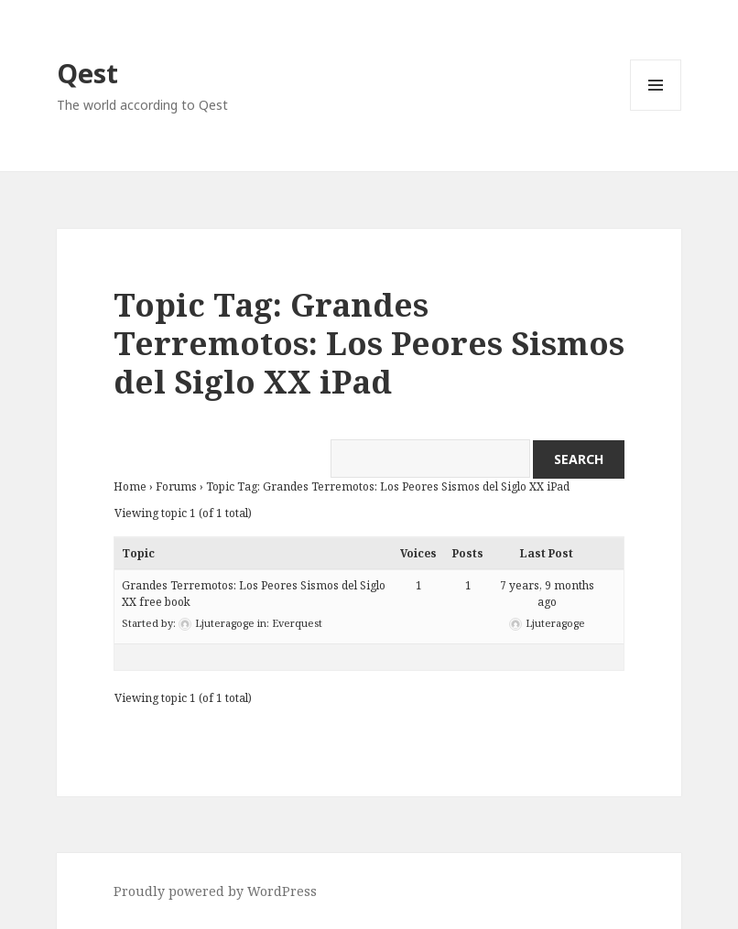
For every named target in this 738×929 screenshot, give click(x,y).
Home (130, 486)
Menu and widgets (656, 110)
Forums (176, 486)
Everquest (297, 623)
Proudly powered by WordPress (215, 891)
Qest (87, 73)
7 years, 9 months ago (547, 594)
